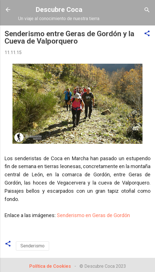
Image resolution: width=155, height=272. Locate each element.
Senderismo (32, 246)
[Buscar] (147, 10)
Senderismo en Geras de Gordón (93, 215)
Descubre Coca (58, 10)
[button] (147, 34)
